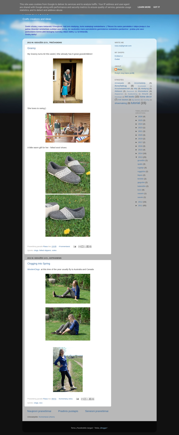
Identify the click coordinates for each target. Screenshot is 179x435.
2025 (140, 120)
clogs (36, 250)
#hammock (130, 91)
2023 (140, 128)
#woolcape (118, 97)
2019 (140, 139)
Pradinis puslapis (68, 411)
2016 (140, 146)
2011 (140, 205)
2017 (140, 142)
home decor (146, 96)
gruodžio (141, 160)
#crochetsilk (142, 86)
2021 (140, 131)
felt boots (129, 96)
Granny (31, 48)
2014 (140, 153)
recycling (146, 100)
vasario (141, 193)
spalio (140, 164)
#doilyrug (145, 88)
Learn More (144, 7)
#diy (135, 88)
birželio (141, 179)
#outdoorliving (132, 94)
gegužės (141, 182)
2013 (140, 157)
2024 (140, 124)
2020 (140, 135)
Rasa (119, 69)
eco (41, 403)
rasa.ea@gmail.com (123, 46)
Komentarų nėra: (66, 399)
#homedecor (143, 91)
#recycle (145, 94)
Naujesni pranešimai (39, 411)
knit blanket (123, 100)
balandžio (142, 186)
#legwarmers (119, 94)
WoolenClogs (34, 269)
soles (54, 250)
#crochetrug (121, 86)
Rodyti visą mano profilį (124, 73)
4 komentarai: (65, 246)
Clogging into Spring (38, 263)
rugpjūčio (142, 171)
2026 (140, 116)
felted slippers (45, 250)
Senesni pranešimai (96, 411)
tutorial (135, 103)
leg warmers (136, 100)
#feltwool (118, 91)
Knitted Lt (119, 56)
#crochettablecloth (122, 88)
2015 (140, 150)
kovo (140, 190)
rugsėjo (141, 168)
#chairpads (119, 83)
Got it (156, 7)
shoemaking (121, 103)
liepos (140, 175)
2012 (140, 202)
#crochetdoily (139, 83)
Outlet (117, 59)
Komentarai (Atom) (47, 417)
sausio (141, 197)
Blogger (103, 428)
